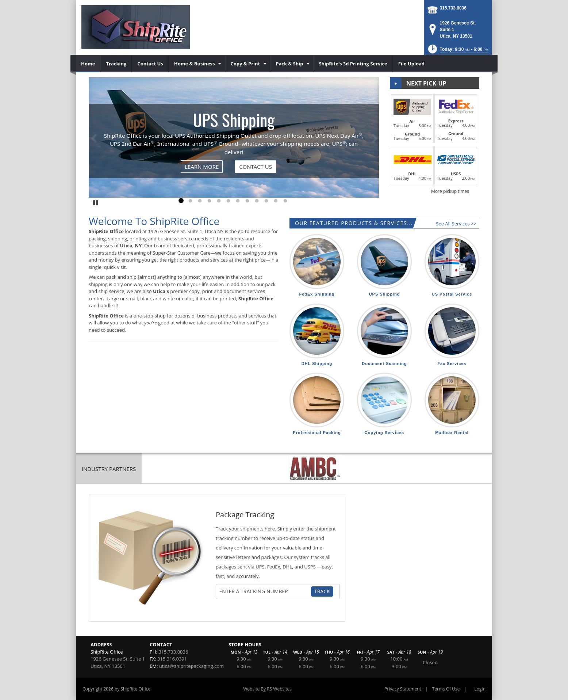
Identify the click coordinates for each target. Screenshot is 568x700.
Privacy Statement (402, 689)
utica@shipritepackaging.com (191, 666)
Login (480, 689)
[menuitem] (88, 63)
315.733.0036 (453, 8)
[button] (457, 51)
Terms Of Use (446, 689)
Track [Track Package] (322, 591)
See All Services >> (456, 223)
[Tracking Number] (265, 591)
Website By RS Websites (267, 689)
